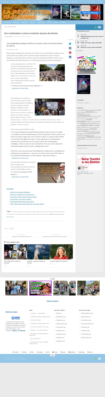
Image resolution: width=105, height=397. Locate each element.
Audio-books (33, 313)
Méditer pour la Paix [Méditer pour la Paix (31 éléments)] (90, 127)
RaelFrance (9, 36)
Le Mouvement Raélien (36, 320)
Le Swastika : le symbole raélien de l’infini (40, 323)
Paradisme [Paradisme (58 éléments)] (86, 129)
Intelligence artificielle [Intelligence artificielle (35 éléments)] (91, 121)
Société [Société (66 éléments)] (79, 135)
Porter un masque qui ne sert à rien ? (22, 194)
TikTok (21, 2)
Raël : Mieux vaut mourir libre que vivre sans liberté (27, 204)
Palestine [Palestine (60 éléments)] (80, 129)
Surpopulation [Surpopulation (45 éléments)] (86, 135)
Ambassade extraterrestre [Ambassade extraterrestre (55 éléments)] (88, 110)
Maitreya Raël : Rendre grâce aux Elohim (85, 173)
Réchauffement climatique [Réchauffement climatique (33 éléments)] (94, 131)
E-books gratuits (41, 313)
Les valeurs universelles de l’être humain (39, 326)
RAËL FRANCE (7, 8)
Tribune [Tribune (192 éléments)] (90, 136)
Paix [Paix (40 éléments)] (98, 127)
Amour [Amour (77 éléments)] (98, 110)
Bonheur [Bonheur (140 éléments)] (90, 112)
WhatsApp (66, 2)
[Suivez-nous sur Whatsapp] (95, 27)
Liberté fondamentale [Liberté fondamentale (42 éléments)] (90, 123)
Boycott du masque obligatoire (20, 192)
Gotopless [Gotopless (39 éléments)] (95, 118)
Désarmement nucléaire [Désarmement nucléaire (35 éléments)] (95, 116)
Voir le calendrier (79, 50)
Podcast (74, 2)
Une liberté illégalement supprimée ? (22, 202)
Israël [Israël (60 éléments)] (98, 122)
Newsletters (33, 330)
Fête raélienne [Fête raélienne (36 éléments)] (89, 118)
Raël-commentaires (10, 26)
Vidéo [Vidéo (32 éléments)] (86, 139)
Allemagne (11, 228)
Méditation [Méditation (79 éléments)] (84, 125)
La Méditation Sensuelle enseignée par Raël (40, 316)
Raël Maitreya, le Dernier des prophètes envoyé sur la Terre (38, 342)
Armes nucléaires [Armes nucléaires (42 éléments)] (81, 112)
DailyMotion (57, 2)
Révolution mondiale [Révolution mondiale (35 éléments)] (81, 133)
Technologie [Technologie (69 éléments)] (81, 137)
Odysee (49, 2)
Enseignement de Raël (82, 171)
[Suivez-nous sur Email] (99, 27)
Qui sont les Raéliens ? (36, 338)
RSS (35, 2)
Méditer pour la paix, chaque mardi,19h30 (91, 42)
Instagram (28, 2)
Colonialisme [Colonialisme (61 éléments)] (81, 114)
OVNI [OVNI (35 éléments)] (95, 127)
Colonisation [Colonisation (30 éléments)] (88, 114)
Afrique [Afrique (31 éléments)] (78, 110)
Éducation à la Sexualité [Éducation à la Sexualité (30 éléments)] (93, 139)
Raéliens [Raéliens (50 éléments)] (79, 131)
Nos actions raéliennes (42, 330)
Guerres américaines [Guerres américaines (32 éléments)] (81, 119)
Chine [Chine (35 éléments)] (96, 112)
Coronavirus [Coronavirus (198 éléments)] (83, 115)
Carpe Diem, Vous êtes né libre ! (21, 199)
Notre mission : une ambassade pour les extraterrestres (38, 334)
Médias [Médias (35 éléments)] (78, 125)
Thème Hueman (23, 359)
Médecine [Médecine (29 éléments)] (98, 123)
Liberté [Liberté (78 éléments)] (82, 123)
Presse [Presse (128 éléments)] (93, 129)
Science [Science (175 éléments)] (96, 133)
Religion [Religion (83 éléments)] (85, 131)
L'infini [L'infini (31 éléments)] (78, 123)
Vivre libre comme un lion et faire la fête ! (23, 197)
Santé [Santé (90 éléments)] (89, 133)
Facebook (6, 2)
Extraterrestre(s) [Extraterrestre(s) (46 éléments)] (81, 118)
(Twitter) (13, 2)
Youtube (41, 2)
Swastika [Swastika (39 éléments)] (92, 135)
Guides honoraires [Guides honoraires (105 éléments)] (84, 121)
